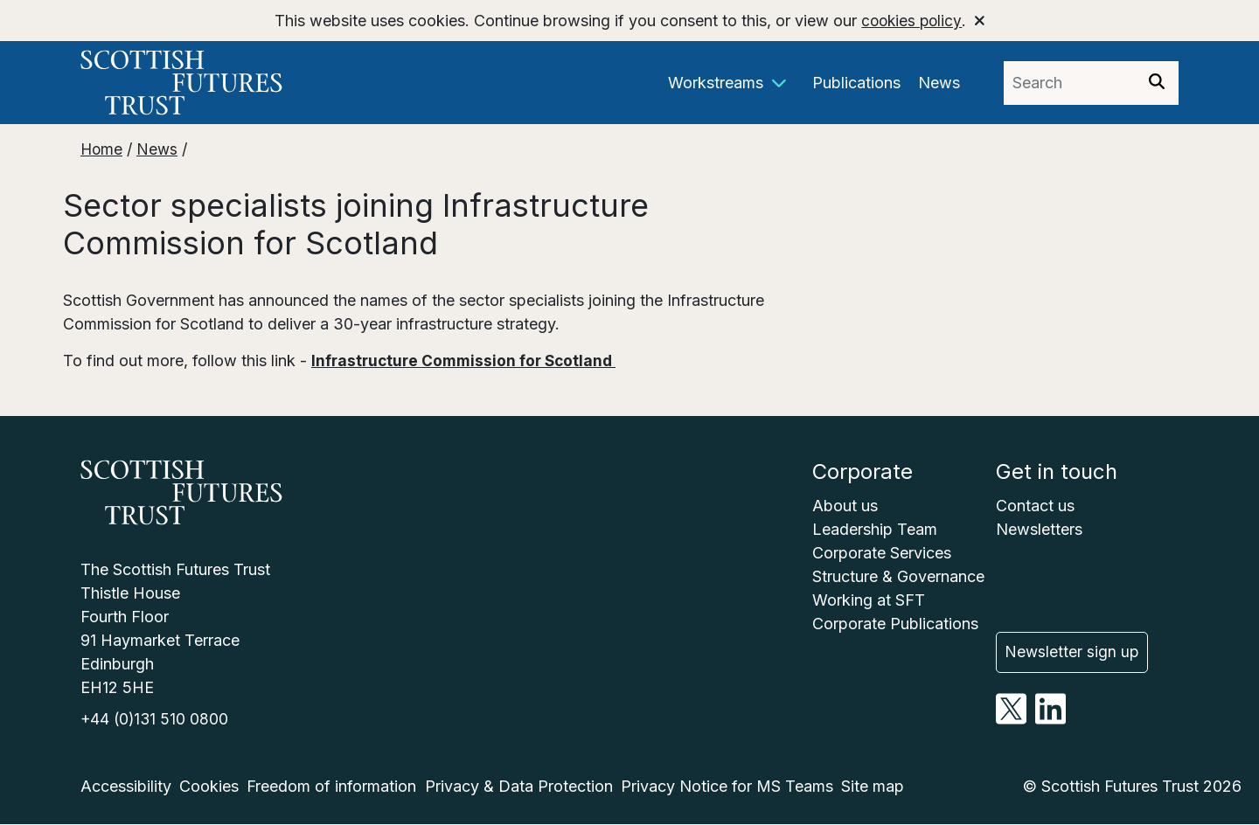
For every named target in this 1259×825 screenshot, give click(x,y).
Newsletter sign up (1073, 646)
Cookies (209, 787)
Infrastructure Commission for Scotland (467, 360)
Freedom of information (331, 787)
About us (845, 505)
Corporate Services (881, 553)
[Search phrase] (1069, 83)
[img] (1157, 81)
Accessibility (125, 787)
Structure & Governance (898, 576)
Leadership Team (874, 529)
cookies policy (911, 20)
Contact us (1035, 505)
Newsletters (1039, 529)
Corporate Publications (895, 623)
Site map (872, 787)
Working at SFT (868, 600)
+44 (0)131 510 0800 (156, 720)
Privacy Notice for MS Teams (727, 787)
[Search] (1157, 83)
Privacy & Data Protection (519, 787)
